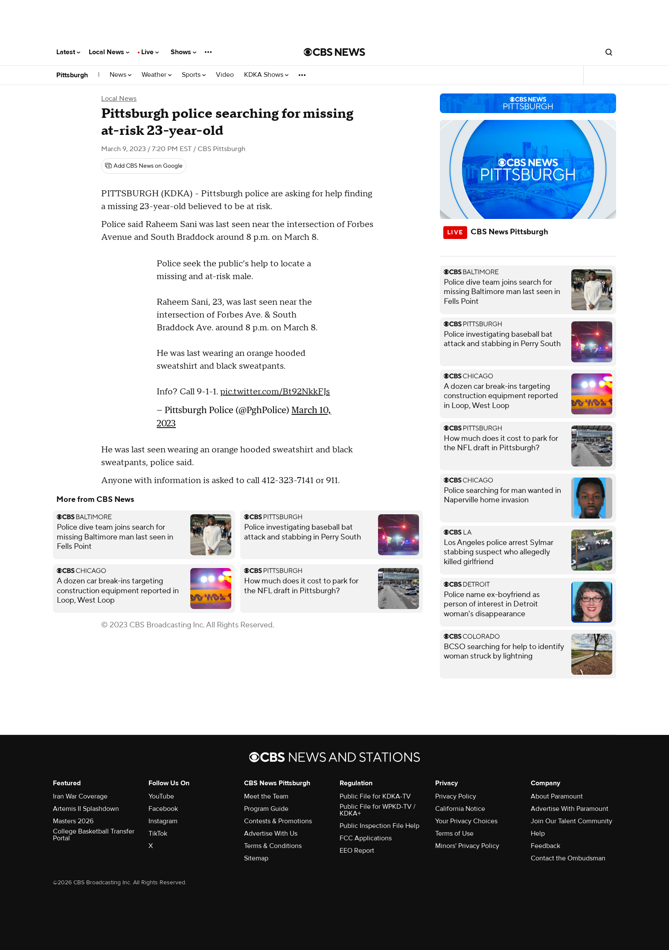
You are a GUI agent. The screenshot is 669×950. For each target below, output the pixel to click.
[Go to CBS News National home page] (334, 52)
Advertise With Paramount (569, 808)
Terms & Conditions (273, 845)
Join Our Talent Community (571, 821)
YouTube (161, 796)
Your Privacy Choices (466, 821)
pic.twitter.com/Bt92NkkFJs (275, 391)
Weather (157, 75)
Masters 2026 (73, 821)
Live (150, 52)
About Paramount (557, 796)
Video (225, 75)
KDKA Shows (266, 75)
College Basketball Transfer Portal (93, 835)
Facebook (163, 808)
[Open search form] (609, 52)
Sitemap (256, 858)
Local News (109, 52)
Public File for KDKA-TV (375, 796)
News (120, 75)
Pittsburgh (72, 75)
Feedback (545, 845)
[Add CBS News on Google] (143, 166)
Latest (68, 52)
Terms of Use (454, 833)
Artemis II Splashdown (86, 808)
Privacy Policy (455, 796)
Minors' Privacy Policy (467, 845)
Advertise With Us (270, 833)
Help (538, 833)
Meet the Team (266, 796)
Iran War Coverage (80, 796)
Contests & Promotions (278, 821)
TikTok (157, 833)
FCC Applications (366, 838)
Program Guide (266, 808)
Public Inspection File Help (379, 825)
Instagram (162, 821)
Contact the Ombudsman (568, 858)
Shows (183, 52)
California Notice (460, 808)
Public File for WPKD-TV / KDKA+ (378, 810)
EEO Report (357, 850)
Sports (194, 75)
